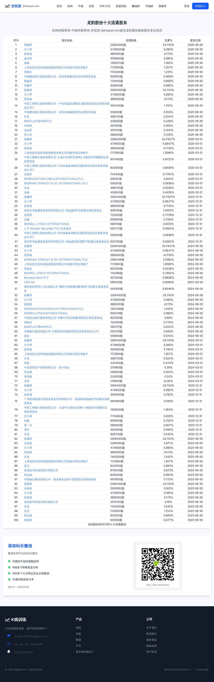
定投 (91, 6)
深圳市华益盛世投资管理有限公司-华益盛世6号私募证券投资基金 (63, 210)
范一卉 (28, 425)
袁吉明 (28, 58)
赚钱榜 (136, 6)
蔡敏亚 (28, 81)
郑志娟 (28, 474)
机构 (70, 6)
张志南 (28, 372)
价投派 (16, 6)
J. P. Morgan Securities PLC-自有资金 (47, 228)
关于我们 (151, 627)
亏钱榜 (149, 6)
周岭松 (28, 72)
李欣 (26, 429)
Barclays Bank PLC (36, 277)
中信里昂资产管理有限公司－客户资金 (47, 367)
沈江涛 (28, 416)
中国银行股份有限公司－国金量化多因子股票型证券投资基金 (60, 479)
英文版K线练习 (85, 651)
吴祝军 (28, 130)
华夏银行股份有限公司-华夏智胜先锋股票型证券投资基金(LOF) (61, 331)
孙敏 (26, 420)
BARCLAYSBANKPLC (38, 121)
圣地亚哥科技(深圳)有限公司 (41, 470)
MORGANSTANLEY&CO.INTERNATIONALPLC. (54, 178)
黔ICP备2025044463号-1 (177, 669)
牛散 (80, 6)
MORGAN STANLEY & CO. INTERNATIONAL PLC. (56, 183)
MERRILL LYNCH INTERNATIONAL (47, 224)
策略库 (162, 6)
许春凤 (28, 125)
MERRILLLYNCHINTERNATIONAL (46, 313)
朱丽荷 (28, 520)
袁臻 (26, 63)
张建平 (28, 85)
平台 (78, 645)
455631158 (26, 652)
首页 (59, 6)
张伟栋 (28, 376)
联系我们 (151, 633)
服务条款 (151, 639)
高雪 (26, 381)
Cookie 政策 (202, 669)
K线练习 (200, 6)
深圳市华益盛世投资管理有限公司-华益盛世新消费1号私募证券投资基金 (66, 241)
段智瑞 (28, 54)
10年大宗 (104, 6)
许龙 (26, 116)
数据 (78, 639)
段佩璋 (28, 44)
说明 (78, 627)
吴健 (26, 192)
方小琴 (28, 49)
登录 (186, 6)
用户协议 (151, 651)
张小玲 (28, 134)
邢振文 (28, 268)
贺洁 (26, 465)
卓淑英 (28, 443)
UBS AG (29, 282)
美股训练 (121, 6)
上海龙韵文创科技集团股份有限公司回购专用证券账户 (56, 67)
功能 (78, 633)
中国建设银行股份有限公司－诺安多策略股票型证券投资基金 (60, 112)
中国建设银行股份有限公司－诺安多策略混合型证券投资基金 (60, 76)
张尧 (26, 363)
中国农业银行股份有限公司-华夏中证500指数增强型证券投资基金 (63, 317)
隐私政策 (151, 645)
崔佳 (26, 335)
